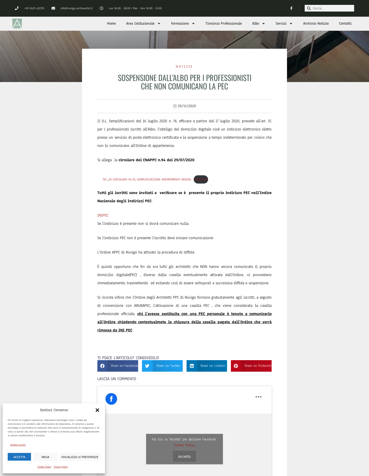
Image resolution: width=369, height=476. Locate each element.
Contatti (345, 23)
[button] (97, 410)
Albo (258, 23)
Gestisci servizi (18, 444)
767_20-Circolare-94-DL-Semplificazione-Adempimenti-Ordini (146, 179)
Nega (45, 457)
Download (201, 179)
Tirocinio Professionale (224, 23)
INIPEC (102, 215)
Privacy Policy (61, 466)
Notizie (184, 66)
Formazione (183, 23)
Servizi (284, 23)
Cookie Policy (44, 466)
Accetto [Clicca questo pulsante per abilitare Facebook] (184, 456)
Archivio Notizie (316, 23)
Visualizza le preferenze (79, 457)
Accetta (19, 457)
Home (111, 23)
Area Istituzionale (143, 23)
